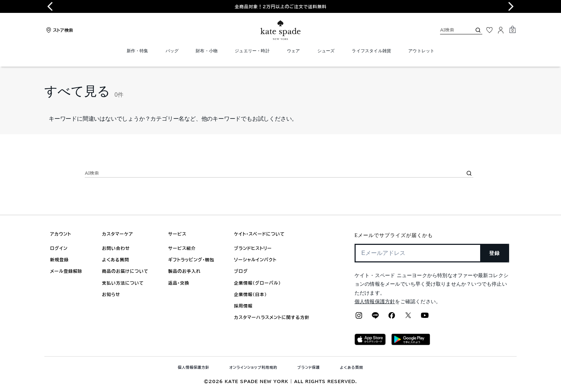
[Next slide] (511, 6)
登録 (494, 253)
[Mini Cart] (512, 30)
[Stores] (58, 30)
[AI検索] (450, 30)
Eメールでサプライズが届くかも (394, 235)
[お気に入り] (489, 30)
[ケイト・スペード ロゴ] (280, 30)
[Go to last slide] (50, 6)
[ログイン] (501, 30)
